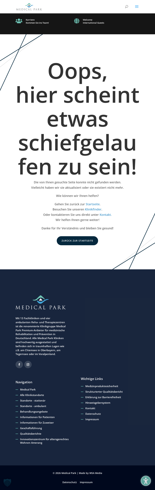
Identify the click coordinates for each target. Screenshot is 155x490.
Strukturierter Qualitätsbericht (104, 391)
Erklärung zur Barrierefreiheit (103, 397)
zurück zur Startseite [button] (77, 240)
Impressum (92, 419)
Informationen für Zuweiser (37, 422)
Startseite (93, 204)
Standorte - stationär (32, 400)
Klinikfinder (93, 209)
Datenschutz (93, 413)
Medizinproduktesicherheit (101, 386)
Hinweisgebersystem (97, 402)
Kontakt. (106, 215)
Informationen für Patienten (37, 417)
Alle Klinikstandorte (32, 395)
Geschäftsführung (31, 428)
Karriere (30, 19)
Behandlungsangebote (34, 411)
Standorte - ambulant (33, 406)
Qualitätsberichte (30, 433)
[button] (136, 8)
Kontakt (90, 408)
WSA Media (95, 473)
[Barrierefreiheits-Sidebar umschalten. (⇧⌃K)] (146, 481)
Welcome (87, 19)
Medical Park (28, 389)
